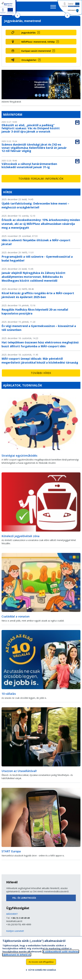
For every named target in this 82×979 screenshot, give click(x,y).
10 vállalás (9, 694)
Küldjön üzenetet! (15, 930)
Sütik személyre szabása (42, 972)
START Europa (11, 851)
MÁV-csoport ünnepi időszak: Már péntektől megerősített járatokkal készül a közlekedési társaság (40, 360)
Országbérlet (28, 59)
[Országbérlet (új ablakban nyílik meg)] (48, 59)
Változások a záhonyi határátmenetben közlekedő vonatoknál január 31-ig (29, 165)
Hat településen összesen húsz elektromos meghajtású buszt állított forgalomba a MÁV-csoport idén (40, 344)
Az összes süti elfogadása (41, 964)
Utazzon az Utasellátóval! (19, 771)
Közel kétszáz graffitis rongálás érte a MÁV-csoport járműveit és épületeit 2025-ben (38, 295)
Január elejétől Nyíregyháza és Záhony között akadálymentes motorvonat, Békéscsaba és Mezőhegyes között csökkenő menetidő (33, 276)
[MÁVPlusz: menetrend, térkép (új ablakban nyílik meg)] (48, 41)
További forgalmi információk (40, 178)
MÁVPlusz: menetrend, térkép (38, 41)
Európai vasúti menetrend (36, 50)
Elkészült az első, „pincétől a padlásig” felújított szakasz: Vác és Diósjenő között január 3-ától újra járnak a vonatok (31, 128)
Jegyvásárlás (28, 32)
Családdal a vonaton (15, 616)
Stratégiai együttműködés (19, 455)
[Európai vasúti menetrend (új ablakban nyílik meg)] (48, 50)
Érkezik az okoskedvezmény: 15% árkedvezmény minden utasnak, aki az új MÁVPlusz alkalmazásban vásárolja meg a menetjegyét (41, 223)
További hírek (41, 373)
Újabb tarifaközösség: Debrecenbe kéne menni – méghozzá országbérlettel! (35, 205)
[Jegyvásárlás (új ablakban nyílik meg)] (48, 32)
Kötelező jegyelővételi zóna (21, 536)
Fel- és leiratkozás (24, 897)
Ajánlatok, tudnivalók (22, 385)
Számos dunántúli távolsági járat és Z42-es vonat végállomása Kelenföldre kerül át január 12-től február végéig (34, 148)
